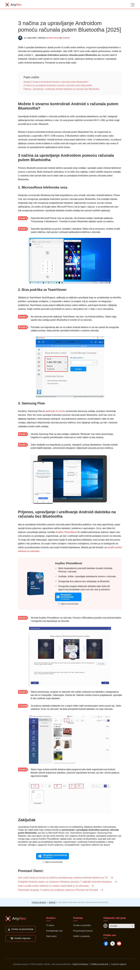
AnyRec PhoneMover (67, 532)
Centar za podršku (82, 925)
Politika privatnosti (99, 964)
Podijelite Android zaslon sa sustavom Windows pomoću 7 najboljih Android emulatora (67, 881)
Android (66, 38)
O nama (50, 925)
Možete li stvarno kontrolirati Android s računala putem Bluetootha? (56, 82)
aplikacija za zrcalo (55, 411)
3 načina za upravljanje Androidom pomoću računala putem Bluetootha (58, 85)
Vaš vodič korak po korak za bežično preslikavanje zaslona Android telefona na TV (65, 877)
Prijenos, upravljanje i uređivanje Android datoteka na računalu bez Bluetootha (61, 89)
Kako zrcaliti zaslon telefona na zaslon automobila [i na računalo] (56, 885)
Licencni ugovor (118, 964)
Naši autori (51, 936)
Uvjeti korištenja (80, 964)
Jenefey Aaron (52, 38)
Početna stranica (39, 902)
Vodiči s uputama (81, 936)
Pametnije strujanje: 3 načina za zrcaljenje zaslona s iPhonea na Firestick (60, 890)
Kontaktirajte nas (54, 931)
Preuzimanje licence (83, 931)
